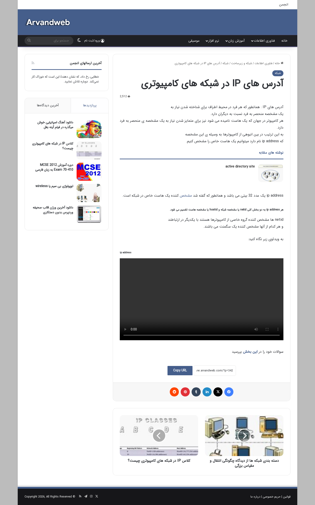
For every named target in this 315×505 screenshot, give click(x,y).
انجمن (283, 4)
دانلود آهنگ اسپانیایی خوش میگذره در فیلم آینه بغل (55, 125)
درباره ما (255, 496)
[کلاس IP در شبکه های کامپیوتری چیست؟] (89, 150)
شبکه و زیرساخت (241, 63)
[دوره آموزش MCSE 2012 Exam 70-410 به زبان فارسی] (89, 172)
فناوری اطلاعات (264, 40)
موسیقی (194, 40)
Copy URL (180, 370)
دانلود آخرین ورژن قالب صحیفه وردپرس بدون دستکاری (53, 210)
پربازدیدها (90, 105)
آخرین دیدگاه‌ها (48, 105)
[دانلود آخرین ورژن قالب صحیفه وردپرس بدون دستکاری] (89, 214)
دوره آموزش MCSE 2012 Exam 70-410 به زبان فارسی (54, 167)
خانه (284, 40)
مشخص (186, 195)
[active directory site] (270, 173)
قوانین (286, 496)
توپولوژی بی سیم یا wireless (54, 186)
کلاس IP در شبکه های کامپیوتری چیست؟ (52, 146)
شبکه (225, 63)
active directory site (240, 166)
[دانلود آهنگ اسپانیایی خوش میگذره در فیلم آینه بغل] (89, 129)
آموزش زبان (236, 40)
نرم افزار (213, 40)
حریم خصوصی (271, 496)
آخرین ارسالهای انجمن (86, 63)
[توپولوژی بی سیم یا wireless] (89, 193)
